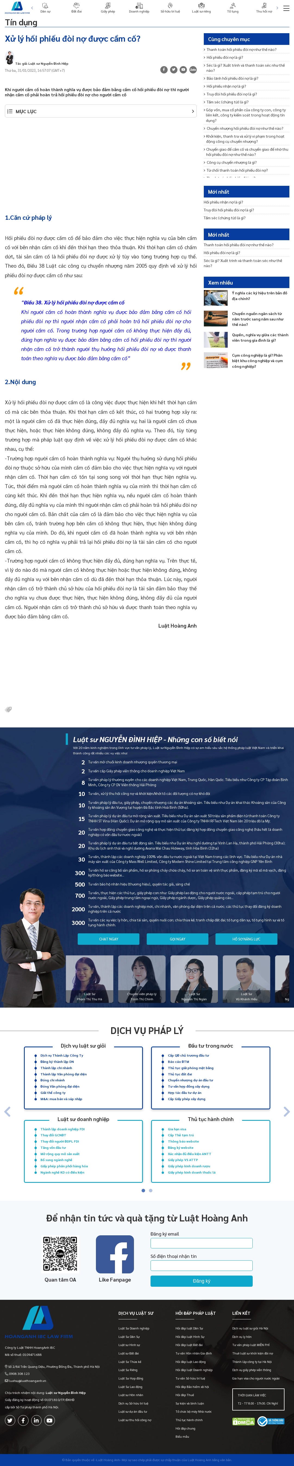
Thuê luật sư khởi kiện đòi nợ (252, 1353)
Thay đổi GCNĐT (53, 1135)
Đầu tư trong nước (210, 1045)
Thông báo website (183, 1141)
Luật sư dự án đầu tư (132, 1411)
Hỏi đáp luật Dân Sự (189, 1328)
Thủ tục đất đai (180, 1074)
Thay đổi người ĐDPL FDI (59, 1141)
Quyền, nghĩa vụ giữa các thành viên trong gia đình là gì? (260, 337)
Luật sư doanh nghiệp (83, 1118)
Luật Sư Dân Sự (129, 1337)
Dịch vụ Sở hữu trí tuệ (133, 1403)
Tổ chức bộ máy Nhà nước (194, 1411)
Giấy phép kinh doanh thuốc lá (191, 1172)
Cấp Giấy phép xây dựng (186, 1099)
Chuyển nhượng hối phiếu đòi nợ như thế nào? (243, 128)
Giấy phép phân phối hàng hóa (64, 1166)
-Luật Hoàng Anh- (108, 1460)
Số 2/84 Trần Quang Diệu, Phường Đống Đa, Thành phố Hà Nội (54, 1366)
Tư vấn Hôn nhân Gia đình (194, 1353)
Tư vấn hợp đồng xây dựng (188, 1086)
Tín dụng (21, 21)
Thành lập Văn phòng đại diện (63, 1074)
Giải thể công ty (52, 1092)
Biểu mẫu (182, 1436)
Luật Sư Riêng (127, 1370)
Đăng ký (201, 1281)
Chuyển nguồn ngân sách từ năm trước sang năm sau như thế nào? (257, 319)
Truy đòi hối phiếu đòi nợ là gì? (230, 93)
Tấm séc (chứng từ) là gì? (226, 101)
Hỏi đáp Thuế (185, 1395)
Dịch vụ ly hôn (242, 1337)
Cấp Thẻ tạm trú (181, 1135)
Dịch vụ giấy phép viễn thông (251, 1370)
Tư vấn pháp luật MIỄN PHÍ (251, 1345)
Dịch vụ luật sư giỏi (83, 1045)
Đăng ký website (180, 1147)
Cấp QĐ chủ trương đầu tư (188, 1055)
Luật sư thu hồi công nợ (134, 1420)
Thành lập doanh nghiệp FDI (62, 1129)
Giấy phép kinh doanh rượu (189, 1166)
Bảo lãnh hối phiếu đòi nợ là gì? (231, 78)
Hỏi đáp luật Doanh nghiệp (194, 1370)
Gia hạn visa (177, 1129)
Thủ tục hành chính (211, 1118)
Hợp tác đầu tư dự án (184, 1092)
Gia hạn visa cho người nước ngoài (256, 1378)
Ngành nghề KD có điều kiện (62, 1172)
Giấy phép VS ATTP (183, 1160)
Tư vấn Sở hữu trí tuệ (190, 1378)
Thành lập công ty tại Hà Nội (252, 1362)
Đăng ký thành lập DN (57, 1061)
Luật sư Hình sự (129, 1345)
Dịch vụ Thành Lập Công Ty (61, 1055)
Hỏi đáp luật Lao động (191, 1362)
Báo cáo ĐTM (178, 1061)
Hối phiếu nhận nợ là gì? (225, 86)
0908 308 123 (19, 1373)
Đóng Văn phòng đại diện (59, 1086)
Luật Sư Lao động (130, 1387)
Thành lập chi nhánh (56, 1068)
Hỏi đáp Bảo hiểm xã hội (192, 1387)
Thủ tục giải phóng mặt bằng (191, 1068)
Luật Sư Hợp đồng (130, 1378)
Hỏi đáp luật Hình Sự (190, 1337)
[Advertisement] (101, 163)
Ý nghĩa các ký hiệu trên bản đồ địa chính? (259, 295)
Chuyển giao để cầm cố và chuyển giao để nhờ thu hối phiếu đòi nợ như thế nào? (246, 152)
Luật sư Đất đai (128, 1353)
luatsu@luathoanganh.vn (27, 1380)
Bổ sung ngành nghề (56, 1160)
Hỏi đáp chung (185, 1428)
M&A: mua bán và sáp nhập (61, 1099)
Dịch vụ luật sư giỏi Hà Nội (250, 1328)
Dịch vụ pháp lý (147, 1030)
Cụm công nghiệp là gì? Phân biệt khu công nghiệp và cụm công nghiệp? (257, 360)
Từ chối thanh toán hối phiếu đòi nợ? (236, 170)
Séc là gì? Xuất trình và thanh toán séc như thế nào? (244, 68)
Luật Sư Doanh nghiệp (133, 1328)
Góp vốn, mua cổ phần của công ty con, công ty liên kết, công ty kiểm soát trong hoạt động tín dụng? (245, 115)
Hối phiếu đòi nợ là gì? (223, 57)
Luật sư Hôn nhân (130, 1395)
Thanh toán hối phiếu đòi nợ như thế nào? (240, 49)
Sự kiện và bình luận (190, 1403)
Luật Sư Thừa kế (129, 1362)
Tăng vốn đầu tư (53, 1147)
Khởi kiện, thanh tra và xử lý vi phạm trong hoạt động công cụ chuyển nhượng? (244, 139)
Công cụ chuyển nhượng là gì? (230, 162)
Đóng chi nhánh (52, 1080)
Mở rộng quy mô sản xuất (60, 1154)
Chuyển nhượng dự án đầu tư (190, 1080)
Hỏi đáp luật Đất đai (189, 1345)
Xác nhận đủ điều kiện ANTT (189, 1154)
